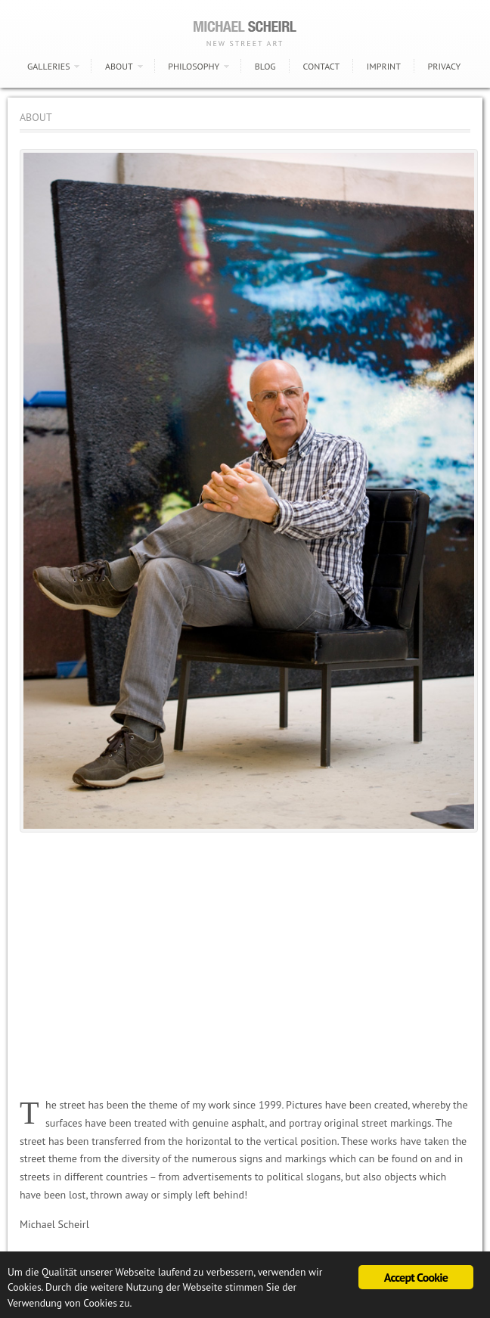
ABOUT (119, 66)
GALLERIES (48, 66)
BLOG (265, 66)
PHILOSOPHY (193, 66)
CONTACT (321, 66)
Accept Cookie (416, 1277)
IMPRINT (384, 66)
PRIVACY (444, 66)
